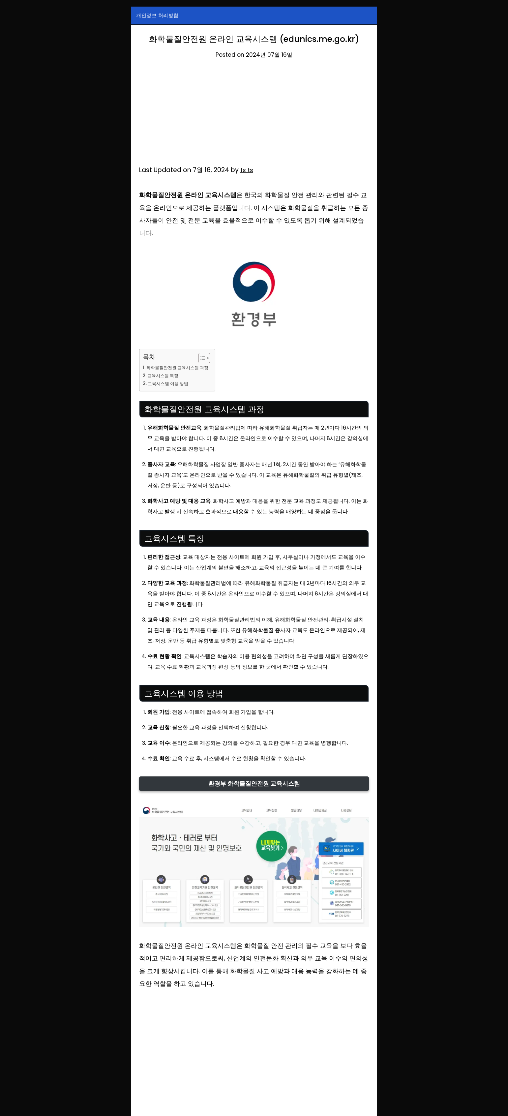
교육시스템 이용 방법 (170, 383)
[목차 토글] (206, 358)
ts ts (247, 170)
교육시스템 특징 (164, 375)
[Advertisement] (254, 115)
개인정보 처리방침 (157, 15)
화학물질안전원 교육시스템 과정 (180, 367)
